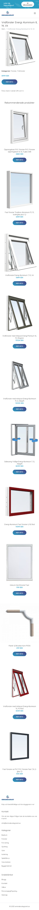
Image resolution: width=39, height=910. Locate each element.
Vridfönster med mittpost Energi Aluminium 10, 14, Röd (19, 707)
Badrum (4, 835)
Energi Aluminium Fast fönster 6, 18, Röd (19, 524)
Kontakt (4, 883)
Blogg (4, 879)
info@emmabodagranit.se (11, 823)
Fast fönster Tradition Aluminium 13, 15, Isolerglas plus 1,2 (19, 213)
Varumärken (6, 862)
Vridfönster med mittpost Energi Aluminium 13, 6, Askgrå (19, 400)
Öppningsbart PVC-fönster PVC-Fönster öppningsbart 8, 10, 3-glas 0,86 (19, 150)
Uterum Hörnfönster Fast (19, 585)
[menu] (35, 13)
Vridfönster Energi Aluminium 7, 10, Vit (19, 275)
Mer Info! (9, 82)
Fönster (14, 71)
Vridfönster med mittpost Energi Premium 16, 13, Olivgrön (19, 337)
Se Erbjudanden (27, 4)
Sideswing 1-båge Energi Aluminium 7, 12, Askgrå (19, 463)
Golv (3, 850)
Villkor (4, 887)
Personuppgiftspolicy (9, 891)
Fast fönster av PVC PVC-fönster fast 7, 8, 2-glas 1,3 (20, 770)
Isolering (5, 854)
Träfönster (21, 71)
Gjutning (4, 847)
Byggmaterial (6, 866)
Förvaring (5, 843)
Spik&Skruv (6, 858)
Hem (3, 29)
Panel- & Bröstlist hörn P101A (19, 646)
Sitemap (4, 895)
